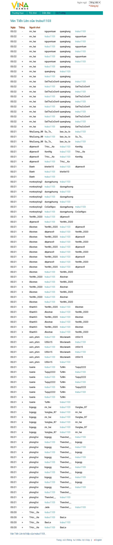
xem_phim (34, 337)
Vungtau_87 (81, 407)
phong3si (33, 437)
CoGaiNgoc (50, 207)
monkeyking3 (35, 181)
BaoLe (63, 517)
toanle (32, 367)
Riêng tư (71, 540)
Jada (47, 507)
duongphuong (51, 181)
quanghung (65, 31)
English (98, 540)
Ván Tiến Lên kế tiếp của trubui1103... (28, 533)
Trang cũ (60, 540)
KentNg (79, 146)
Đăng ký (94, 6)
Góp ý (89, 540)
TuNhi (62, 367)
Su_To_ (48, 131)
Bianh (32, 166)
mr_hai (32, 31)
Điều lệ (80, 540)
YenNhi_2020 (35, 216)
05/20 (14, 512)
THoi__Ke (49, 146)
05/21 (14, 131)
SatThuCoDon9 (52, 81)
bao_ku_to (65, 131)
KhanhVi (33, 307)
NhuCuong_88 (36, 131)
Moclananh (65, 337)
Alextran (33, 227)
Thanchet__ (65, 437)
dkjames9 (34, 146)
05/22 (14, 31)
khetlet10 (49, 166)
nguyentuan (50, 31)
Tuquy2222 (80, 367)
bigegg (32, 407)
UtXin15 (79, 337)
